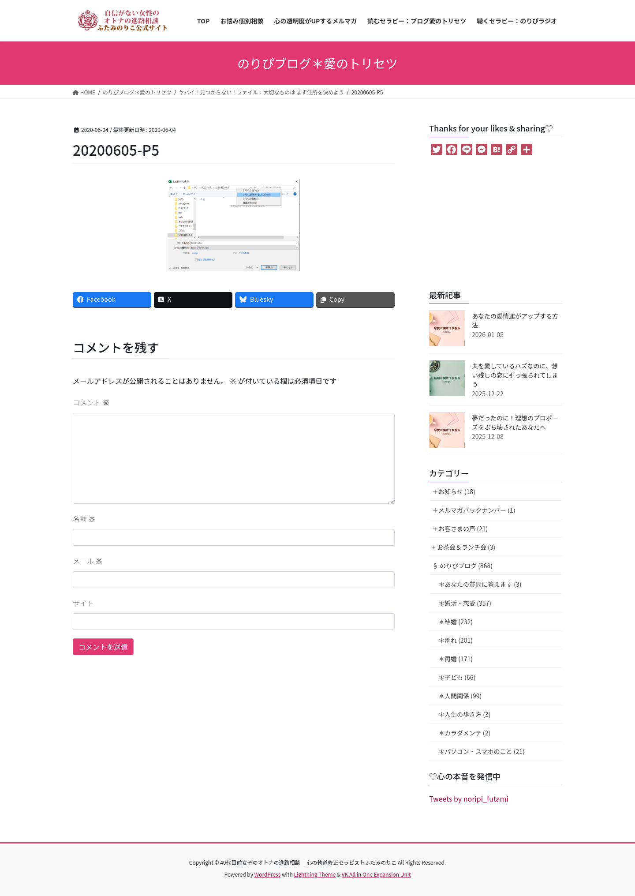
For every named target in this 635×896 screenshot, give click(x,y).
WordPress (267, 874)
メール (88, 560)
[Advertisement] (495, 224)
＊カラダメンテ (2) (464, 732)
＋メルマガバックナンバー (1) (473, 510)
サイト (83, 603)
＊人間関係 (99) (460, 695)
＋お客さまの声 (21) (460, 528)
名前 (84, 519)
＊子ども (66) (456, 677)
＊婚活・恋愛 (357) (464, 603)
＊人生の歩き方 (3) (464, 714)
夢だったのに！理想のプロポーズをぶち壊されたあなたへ (515, 422)
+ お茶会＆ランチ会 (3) (463, 547)
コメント (91, 402)
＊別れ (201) (455, 640)
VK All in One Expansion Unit (376, 874)
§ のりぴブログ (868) (462, 565)
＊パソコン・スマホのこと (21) (481, 751)
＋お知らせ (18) (453, 491)
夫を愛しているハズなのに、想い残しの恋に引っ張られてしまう (515, 375)
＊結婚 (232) (455, 621)
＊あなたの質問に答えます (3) (479, 584)
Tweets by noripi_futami (468, 798)
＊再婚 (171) (455, 658)
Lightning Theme (315, 874)
